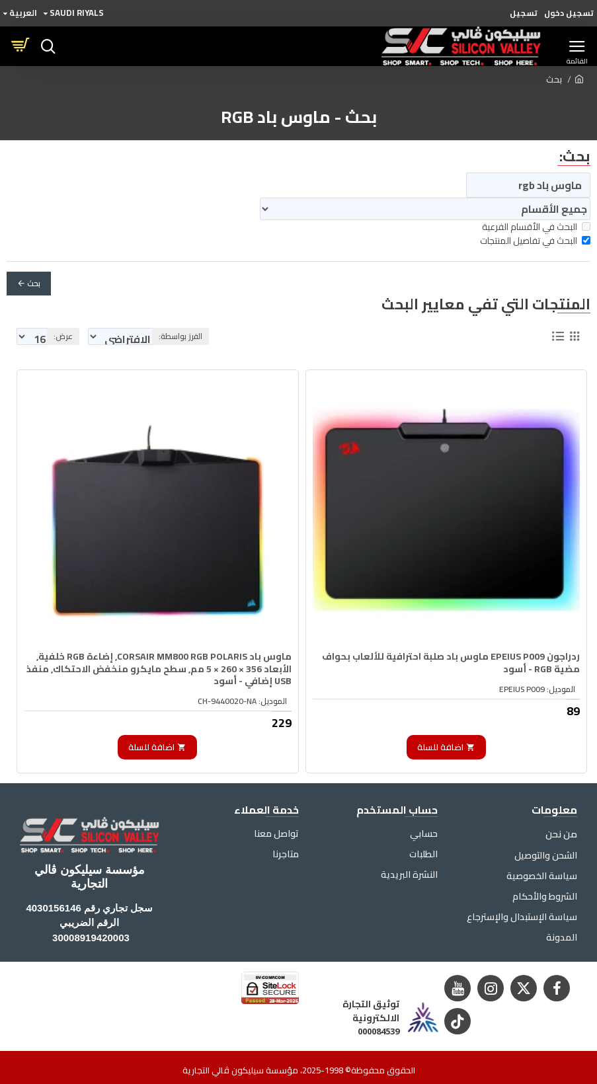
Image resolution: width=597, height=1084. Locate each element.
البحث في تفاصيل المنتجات (535, 241)
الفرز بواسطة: (262, 336)
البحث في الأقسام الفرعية (536, 227)
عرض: (63, 336)
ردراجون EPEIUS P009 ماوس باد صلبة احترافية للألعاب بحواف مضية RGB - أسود (459, 656)
